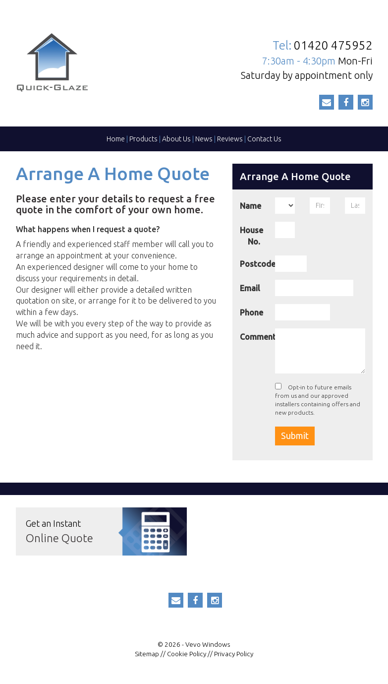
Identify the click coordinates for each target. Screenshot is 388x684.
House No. (251, 236)
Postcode (254, 263)
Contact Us (264, 139)
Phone (251, 312)
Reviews (230, 139)
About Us (176, 139)
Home (116, 139)
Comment (254, 336)
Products (143, 139)
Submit (295, 435)
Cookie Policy (186, 654)
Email (250, 288)
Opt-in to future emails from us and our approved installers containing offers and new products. (317, 399)
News (204, 139)
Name (250, 205)
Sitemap (147, 654)
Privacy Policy (233, 654)
